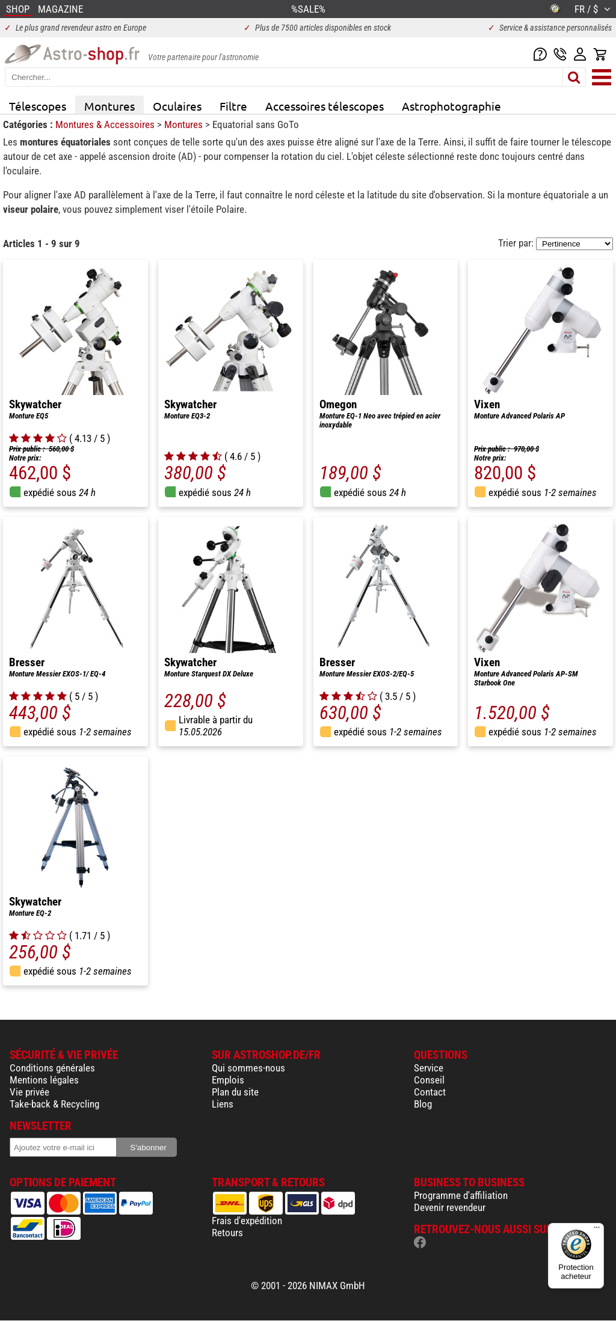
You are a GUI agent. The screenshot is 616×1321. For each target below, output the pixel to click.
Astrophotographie (451, 106)
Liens (222, 1104)
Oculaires (177, 106)
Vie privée (29, 1092)
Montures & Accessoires (106, 124)
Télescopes (37, 106)
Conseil (429, 1080)
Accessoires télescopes (324, 106)
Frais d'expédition (247, 1221)
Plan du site (235, 1092)
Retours (227, 1233)
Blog (423, 1104)
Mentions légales (44, 1080)
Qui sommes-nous (248, 1068)
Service (428, 1068)
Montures (109, 106)
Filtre (233, 106)
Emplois (228, 1080)
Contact (430, 1092)
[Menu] (597, 1230)
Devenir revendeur (449, 1207)
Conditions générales (52, 1068)
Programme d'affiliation (461, 1195)
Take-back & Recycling (54, 1104)
